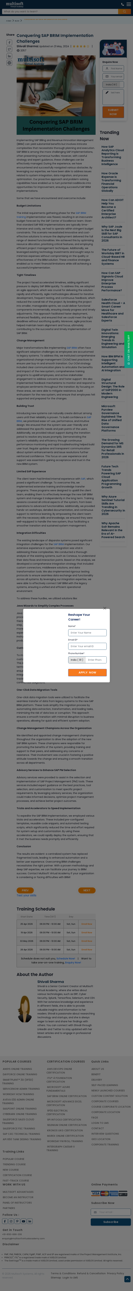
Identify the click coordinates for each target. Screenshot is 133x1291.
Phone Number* (76, 653)
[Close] (105, 608)
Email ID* (73, 639)
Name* (72, 626)
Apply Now (87, 672)
